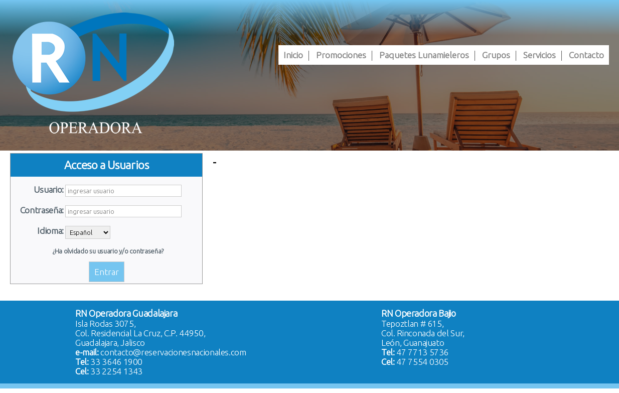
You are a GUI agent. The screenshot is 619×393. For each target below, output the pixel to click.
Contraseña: (42, 210)
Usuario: (49, 189)
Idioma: (50, 230)
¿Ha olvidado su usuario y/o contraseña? (108, 251)
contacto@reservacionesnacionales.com (173, 352)
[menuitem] (293, 55)
